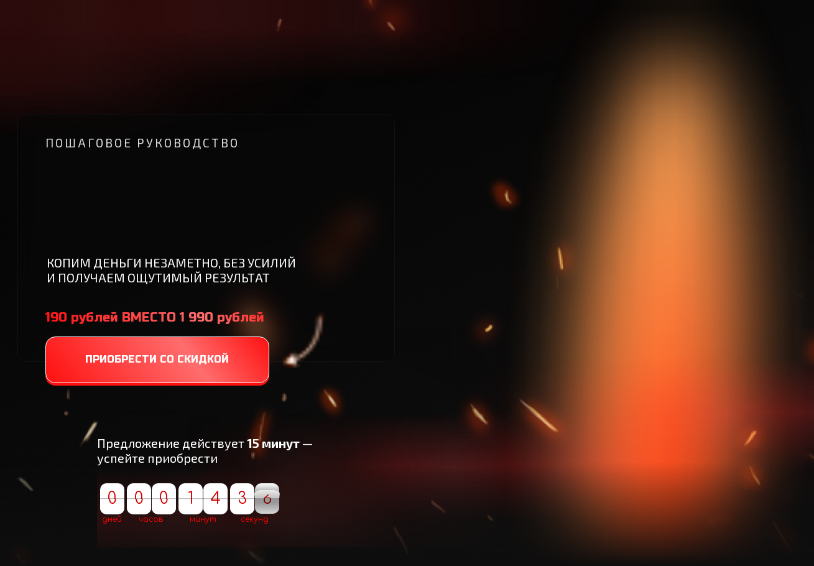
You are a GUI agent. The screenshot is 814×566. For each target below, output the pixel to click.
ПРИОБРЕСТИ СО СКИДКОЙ (157, 359)
